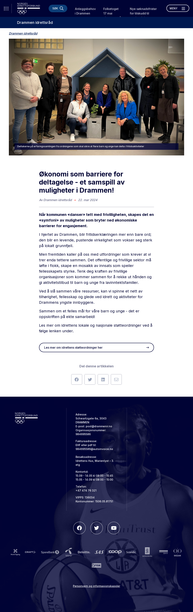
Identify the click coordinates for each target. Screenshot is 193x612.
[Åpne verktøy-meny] (6, 8)
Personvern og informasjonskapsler (96, 586)
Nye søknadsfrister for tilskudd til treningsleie (143, 13)
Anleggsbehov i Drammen (85, 11)
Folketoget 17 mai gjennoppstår (112, 13)
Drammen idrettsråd (35, 22)
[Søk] (58, 8)
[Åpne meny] (177, 8)
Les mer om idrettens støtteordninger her (96, 347)
